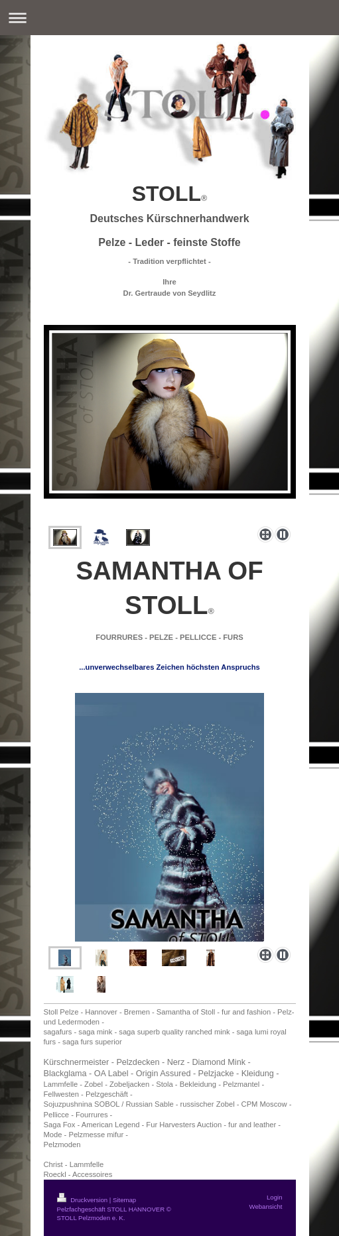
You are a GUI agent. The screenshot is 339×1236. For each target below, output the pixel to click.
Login (274, 1197)
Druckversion (83, 1200)
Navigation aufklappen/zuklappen (169, 17)
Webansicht (266, 1206)
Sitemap (124, 1200)
